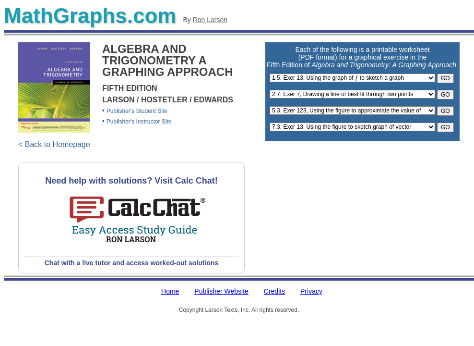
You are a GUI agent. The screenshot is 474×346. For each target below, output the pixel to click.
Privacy (311, 291)
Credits (274, 291)
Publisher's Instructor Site (139, 121)
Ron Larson (210, 20)
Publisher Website (221, 291)
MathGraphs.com (90, 15)
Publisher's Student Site (137, 111)
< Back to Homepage (54, 144)
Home (170, 291)
